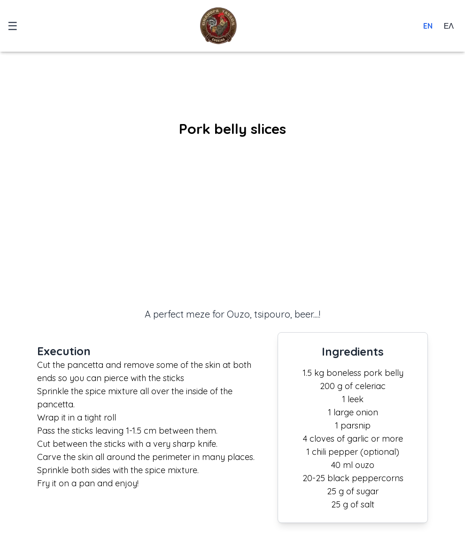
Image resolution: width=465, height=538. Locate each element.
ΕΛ (449, 26)
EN (428, 26)
